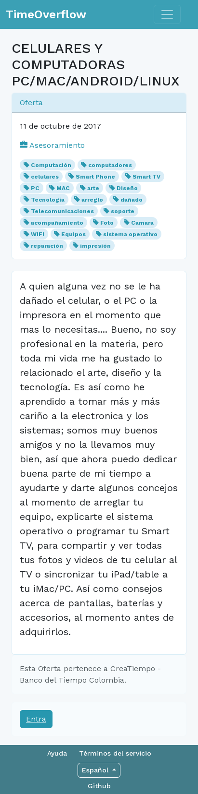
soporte (122, 211)
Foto (107, 222)
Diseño (127, 188)
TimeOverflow (46, 14)
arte (93, 188)
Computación (51, 165)
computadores (110, 165)
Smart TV (146, 176)
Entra (36, 718)
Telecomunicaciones (62, 211)
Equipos (73, 234)
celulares (45, 176)
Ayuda (57, 753)
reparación (47, 245)
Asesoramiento (52, 145)
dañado (131, 199)
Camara (142, 222)
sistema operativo (130, 234)
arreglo (92, 199)
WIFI (37, 234)
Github (99, 786)
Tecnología (48, 199)
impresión (95, 245)
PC (35, 188)
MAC (63, 188)
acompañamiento (57, 222)
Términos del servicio (115, 753)
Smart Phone (95, 176)
